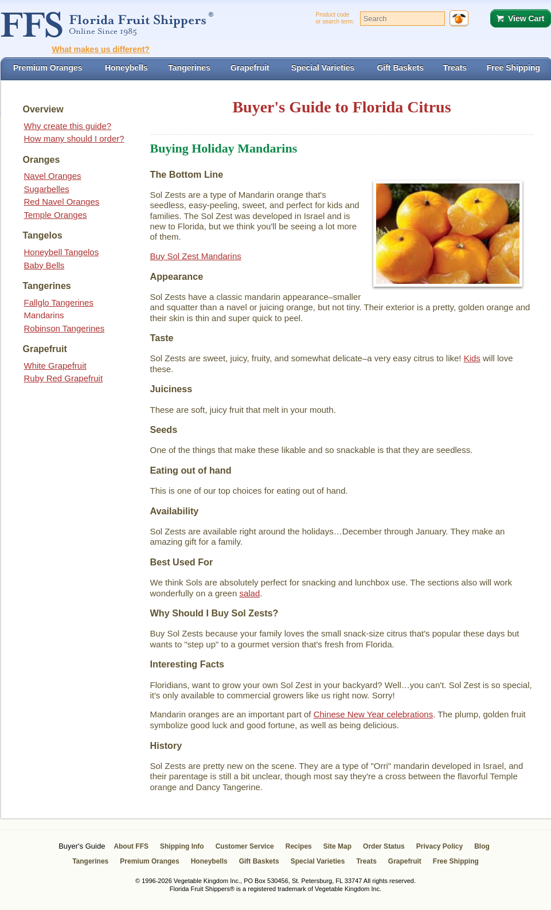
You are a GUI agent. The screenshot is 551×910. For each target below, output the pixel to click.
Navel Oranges (52, 176)
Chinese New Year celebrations (373, 714)
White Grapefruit (55, 365)
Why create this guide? (68, 126)
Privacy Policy (439, 846)
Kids (472, 358)
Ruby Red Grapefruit (63, 378)
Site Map (337, 846)
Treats (366, 861)
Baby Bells (44, 265)
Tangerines (90, 861)
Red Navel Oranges (62, 201)
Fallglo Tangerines (58, 302)
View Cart (526, 18)
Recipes (299, 846)
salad (249, 593)
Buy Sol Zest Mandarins (195, 256)
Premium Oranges (149, 861)
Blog (482, 846)
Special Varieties (318, 861)
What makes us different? (101, 49)
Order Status (384, 846)
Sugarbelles (46, 189)
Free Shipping (456, 861)
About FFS (131, 846)
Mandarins (44, 315)
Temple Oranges (55, 215)
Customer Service (245, 846)
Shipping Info (182, 846)
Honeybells (209, 861)
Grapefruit (404, 861)
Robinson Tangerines (64, 328)
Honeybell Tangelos (61, 252)
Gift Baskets (259, 861)
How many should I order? (74, 138)
